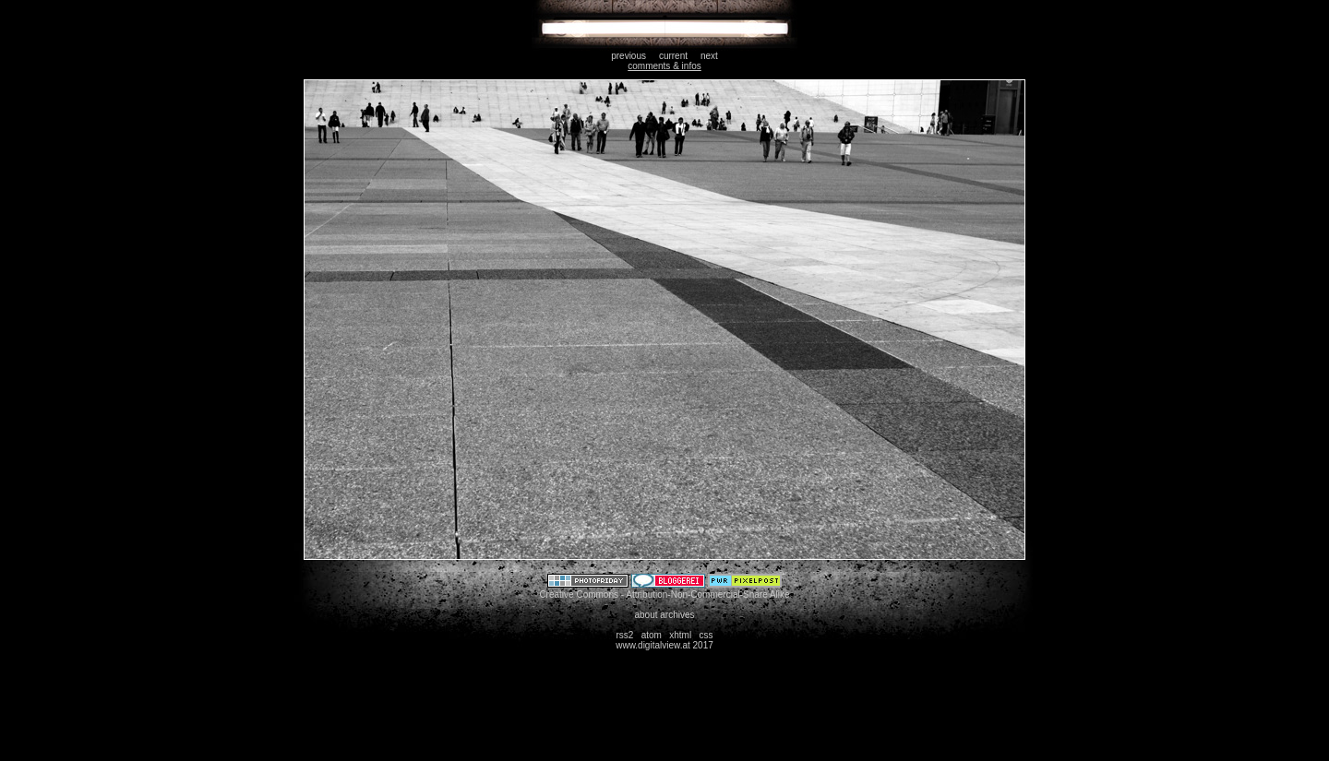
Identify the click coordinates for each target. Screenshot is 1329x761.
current (673, 56)
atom (651, 635)
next (709, 56)
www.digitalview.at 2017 (664, 645)
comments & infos (664, 66)
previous (628, 56)
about (645, 615)
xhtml (680, 635)
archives (677, 615)
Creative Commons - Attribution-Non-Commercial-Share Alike (664, 594)
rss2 (624, 635)
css (706, 635)
